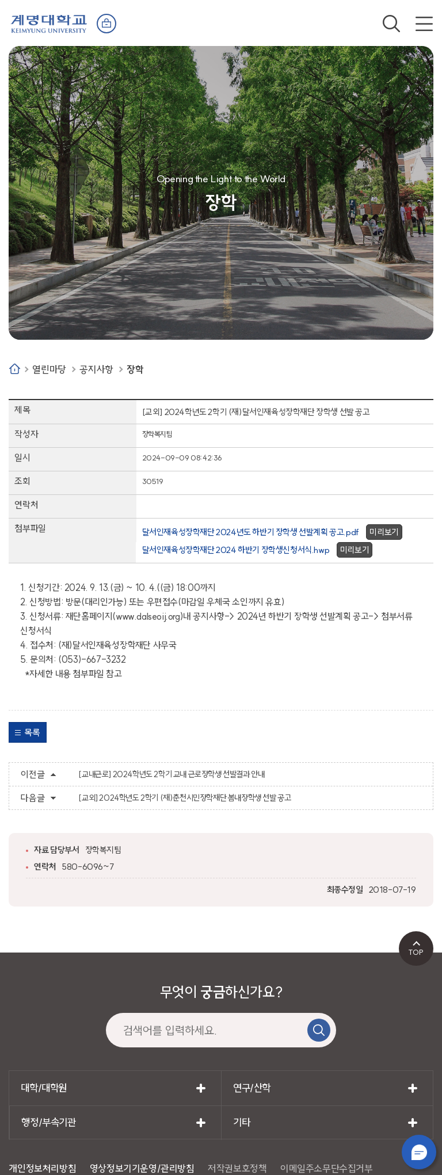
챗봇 (419, 1152)
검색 (391, 23)
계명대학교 (49, 23)
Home (15, 369)
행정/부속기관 (48, 1122)
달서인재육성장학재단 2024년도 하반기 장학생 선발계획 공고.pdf (250, 532)
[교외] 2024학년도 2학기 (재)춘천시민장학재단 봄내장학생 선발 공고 (184, 798)
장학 (135, 369)
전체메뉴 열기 (424, 23)
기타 (241, 1122)
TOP (416, 952)
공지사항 (96, 369)
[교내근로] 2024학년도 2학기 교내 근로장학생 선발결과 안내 (171, 774)
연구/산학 (251, 1088)
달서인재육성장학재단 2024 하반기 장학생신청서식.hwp (236, 549)
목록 (32, 732)
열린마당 (49, 369)
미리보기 (383, 532)
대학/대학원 (44, 1088)
